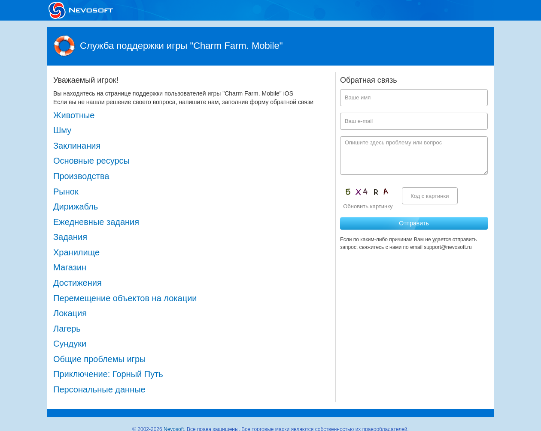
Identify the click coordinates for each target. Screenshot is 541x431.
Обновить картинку (367, 206)
